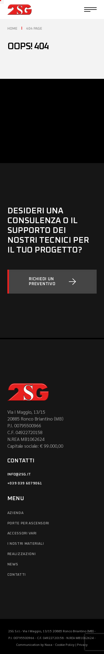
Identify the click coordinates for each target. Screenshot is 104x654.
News (12, 564)
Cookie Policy (65, 644)
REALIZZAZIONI (21, 554)
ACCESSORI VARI (22, 533)
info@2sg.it (19, 474)
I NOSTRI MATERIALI (25, 544)
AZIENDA (15, 513)
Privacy (82, 644)
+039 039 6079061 (24, 483)
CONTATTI (16, 575)
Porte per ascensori (28, 523)
